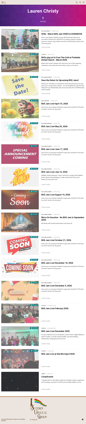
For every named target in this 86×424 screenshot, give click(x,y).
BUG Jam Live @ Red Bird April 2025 (58, 354)
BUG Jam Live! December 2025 (55, 331)
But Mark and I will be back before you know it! (56, 223)
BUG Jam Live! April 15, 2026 (54, 104)
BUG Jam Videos (45, 31)
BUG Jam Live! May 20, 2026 (54, 126)
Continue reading (45, 47)
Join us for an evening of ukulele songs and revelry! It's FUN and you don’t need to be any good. (62, 108)
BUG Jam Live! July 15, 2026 (54, 172)
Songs (43, 373)
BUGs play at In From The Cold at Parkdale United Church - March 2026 (60, 58)
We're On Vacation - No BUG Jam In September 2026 (62, 218)
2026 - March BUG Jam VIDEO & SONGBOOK (61, 34)
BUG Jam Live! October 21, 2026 (56, 240)
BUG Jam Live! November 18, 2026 (57, 263)
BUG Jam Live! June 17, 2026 (54, 149)
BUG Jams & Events (46, 77)
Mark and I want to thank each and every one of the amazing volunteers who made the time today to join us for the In (61, 64)
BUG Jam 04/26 (45, 100)
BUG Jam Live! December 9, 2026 (56, 286)
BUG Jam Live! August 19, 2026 (55, 195)
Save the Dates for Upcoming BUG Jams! (60, 80)
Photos (43, 54)
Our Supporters (34, 419)
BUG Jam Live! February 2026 (54, 308)
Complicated (47, 377)
